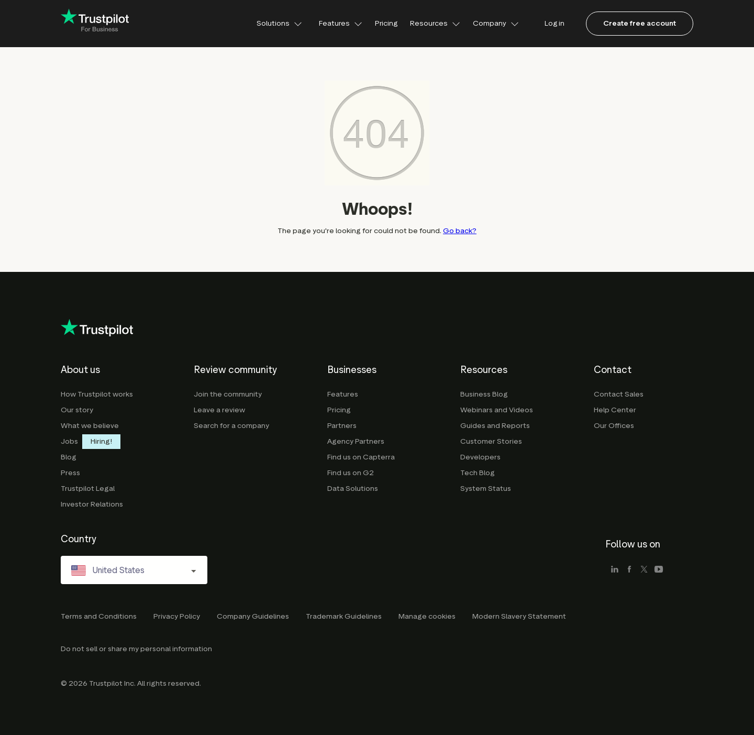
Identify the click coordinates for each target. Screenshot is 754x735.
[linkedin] (614, 570)
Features (340, 23)
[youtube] (658, 570)
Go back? (459, 230)
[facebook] (629, 570)
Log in (554, 23)
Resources (435, 23)
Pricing (386, 23)
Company (496, 23)
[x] (644, 570)
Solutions (279, 23)
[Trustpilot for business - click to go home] (95, 23)
